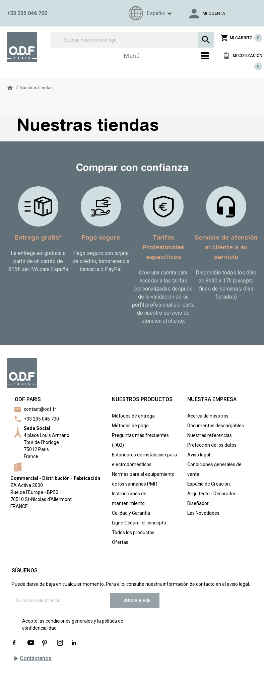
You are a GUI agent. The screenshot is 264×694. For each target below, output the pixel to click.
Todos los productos (133, 532)
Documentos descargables (215, 425)
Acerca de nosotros (207, 416)
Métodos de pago (130, 425)
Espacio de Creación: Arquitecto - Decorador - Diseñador (212, 493)
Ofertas (120, 542)
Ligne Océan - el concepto (139, 522)
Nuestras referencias (209, 435)
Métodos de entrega (133, 416)
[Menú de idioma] (149, 13)
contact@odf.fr (40, 409)
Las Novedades (203, 513)
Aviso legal (198, 454)
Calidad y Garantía (131, 513)
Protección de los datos (212, 445)
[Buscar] (132, 40)
